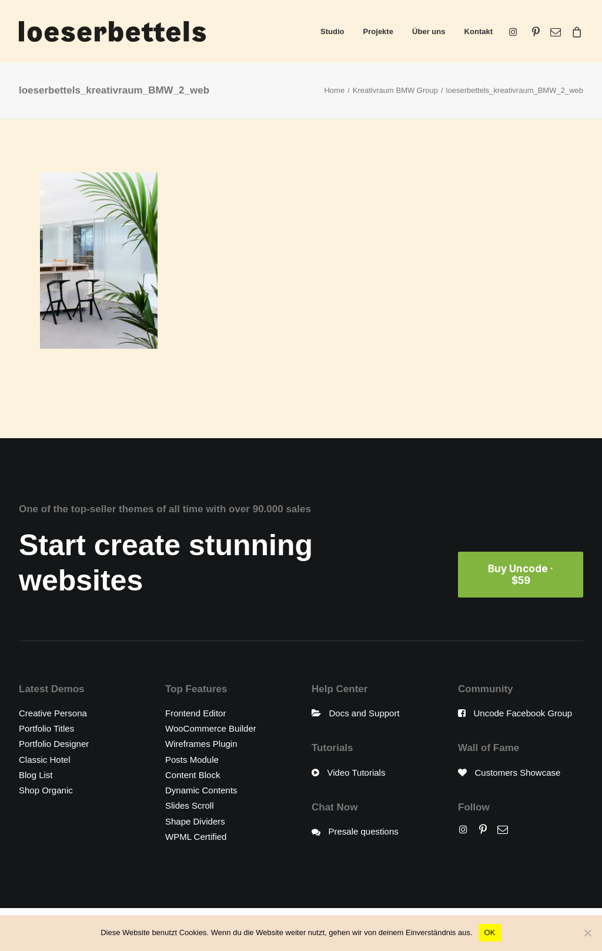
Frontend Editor (195, 713)
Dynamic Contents (201, 790)
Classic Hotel (45, 760)
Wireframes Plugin (201, 744)
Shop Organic (46, 790)
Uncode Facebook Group (523, 713)
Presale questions (364, 831)
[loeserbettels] (112, 31)
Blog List (36, 775)
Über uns (428, 31)
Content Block (192, 775)
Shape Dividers (195, 821)
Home (334, 90)
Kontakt (478, 31)
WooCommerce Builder (210, 728)
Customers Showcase (518, 773)
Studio (332, 31)
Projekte (378, 31)
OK (490, 932)
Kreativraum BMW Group (395, 90)
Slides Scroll (189, 805)
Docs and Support (364, 713)
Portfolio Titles (46, 728)
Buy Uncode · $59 (522, 574)
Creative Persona (53, 713)
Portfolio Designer (54, 744)
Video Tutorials (356, 773)
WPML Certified (195, 837)
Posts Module (192, 760)
